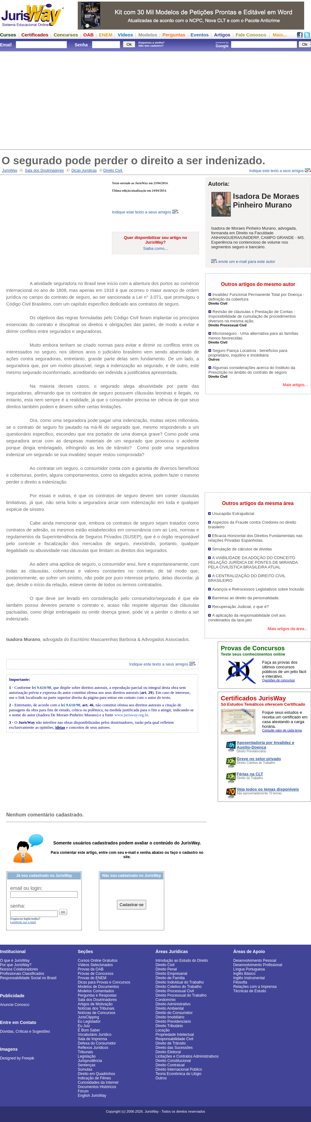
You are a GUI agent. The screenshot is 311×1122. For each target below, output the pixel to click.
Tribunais (85, 1052)
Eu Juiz (84, 1026)
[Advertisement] (155, 99)
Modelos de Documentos (98, 986)
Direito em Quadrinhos (96, 1074)
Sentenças (86, 1065)
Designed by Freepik (17, 1058)
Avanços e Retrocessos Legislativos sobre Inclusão (258, 589)
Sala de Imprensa (92, 1039)
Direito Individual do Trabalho (180, 982)
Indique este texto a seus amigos (280, 171)
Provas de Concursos (96, 973)
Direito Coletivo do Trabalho (179, 986)
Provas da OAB (91, 969)
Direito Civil (113, 170)
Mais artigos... (295, 384)
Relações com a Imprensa (254, 986)
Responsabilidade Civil (174, 1039)
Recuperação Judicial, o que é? (240, 606)
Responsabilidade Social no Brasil (28, 978)
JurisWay (9, 170)
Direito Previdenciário (173, 1021)
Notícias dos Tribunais (96, 1008)
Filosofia (240, 982)
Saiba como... (155, 248)
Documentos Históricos (97, 1087)
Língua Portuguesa (249, 969)
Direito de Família (170, 978)
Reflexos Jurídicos (93, 1047)
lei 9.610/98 (41, 687)
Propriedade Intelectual (175, 1034)
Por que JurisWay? (15, 965)
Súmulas (85, 1069)
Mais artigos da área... (287, 628)
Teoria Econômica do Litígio (178, 1074)
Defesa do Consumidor (97, 1043)
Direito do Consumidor (174, 1013)
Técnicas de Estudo (249, 991)
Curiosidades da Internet (98, 1082)
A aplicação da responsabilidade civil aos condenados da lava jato (246, 617)
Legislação (86, 1056)
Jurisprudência (90, 1061)
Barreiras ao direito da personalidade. (246, 598)
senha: (17, 906)
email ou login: (26, 888)
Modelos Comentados (96, 991)
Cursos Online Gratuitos (98, 960)
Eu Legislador (89, 1021)
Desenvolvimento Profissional (257, 965)
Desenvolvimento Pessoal (254, 960)
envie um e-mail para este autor (246, 261)
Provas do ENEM (92, 978)
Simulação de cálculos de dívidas (242, 549)
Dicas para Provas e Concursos (104, 982)
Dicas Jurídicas (84, 170)
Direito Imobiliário (170, 1017)
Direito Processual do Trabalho (181, 995)
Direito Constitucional (173, 1061)
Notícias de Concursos (96, 1013)
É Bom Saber (89, 1030)
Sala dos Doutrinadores (44, 170)
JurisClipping (88, 1017)
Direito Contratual (170, 1065)
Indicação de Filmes (94, 1078)
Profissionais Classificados (22, 973)
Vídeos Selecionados (95, 965)
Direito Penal (166, 969)
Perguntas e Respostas (97, 995)
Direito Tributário (169, 1026)
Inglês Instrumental (249, 978)
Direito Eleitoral (168, 1052)
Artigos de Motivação (95, 1004)
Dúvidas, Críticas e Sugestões (25, 1031)
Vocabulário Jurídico (94, 1034)
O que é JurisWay (15, 960)
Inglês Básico (244, 973)
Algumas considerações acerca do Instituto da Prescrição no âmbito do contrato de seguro (251, 370)
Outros (161, 1078)
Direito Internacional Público (179, 1069)
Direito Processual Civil (175, 991)
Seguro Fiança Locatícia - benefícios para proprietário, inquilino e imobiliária (247, 353)
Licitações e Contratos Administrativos (187, 1056)
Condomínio (166, 1000)
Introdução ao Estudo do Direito (182, 960)
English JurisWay (92, 1095)
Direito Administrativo (173, 1004)
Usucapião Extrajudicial (233, 513)
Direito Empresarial (171, 973)
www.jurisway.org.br (131, 715)
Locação (162, 1030)
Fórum (83, 1091)
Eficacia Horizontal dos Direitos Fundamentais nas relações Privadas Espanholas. (255, 538)
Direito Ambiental (170, 1008)
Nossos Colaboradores (19, 969)
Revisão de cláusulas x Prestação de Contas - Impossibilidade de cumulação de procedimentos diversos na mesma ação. (252, 316)
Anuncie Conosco (14, 1005)
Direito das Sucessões (174, 1047)
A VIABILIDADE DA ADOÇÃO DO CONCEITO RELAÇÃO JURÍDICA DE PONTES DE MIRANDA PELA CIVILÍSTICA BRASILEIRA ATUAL (253, 562)
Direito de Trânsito (171, 1043)
